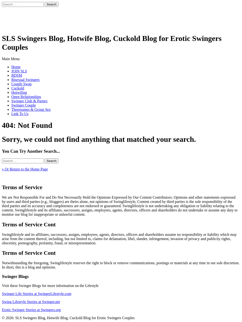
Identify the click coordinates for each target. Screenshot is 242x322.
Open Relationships (26, 97)
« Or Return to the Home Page (25, 169)
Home (16, 67)
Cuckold (17, 88)
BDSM (16, 75)
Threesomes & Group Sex (31, 109)
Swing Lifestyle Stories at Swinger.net (31, 302)
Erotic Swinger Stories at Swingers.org (31, 310)
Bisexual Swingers (25, 80)
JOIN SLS (19, 71)
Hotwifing (19, 92)
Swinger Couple (23, 105)
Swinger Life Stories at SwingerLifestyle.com (36, 294)
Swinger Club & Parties (29, 101)
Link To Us (19, 114)
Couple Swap (21, 84)
